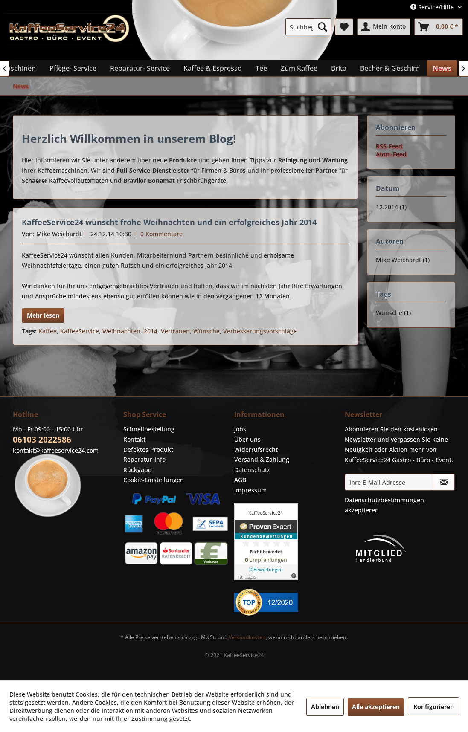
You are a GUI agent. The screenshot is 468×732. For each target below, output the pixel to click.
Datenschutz (252, 470)
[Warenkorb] (438, 26)
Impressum (250, 490)
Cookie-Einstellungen (153, 480)
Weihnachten (121, 331)
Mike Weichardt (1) (403, 260)
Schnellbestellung (148, 429)
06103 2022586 (42, 439)
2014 (150, 331)
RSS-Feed (389, 146)
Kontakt (134, 439)
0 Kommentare (161, 234)
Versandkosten (247, 637)
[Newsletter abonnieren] (444, 482)
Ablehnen (325, 707)
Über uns (247, 439)
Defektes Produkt (148, 450)
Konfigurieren (433, 707)
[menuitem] (308, 26)
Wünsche (206, 331)
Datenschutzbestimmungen (384, 500)
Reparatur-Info (144, 459)
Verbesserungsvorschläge (260, 331)
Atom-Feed (391, 154)
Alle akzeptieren (376, 707)
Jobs (240, 429)
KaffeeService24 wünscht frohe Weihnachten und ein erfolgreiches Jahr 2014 (169, 222)
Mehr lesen (43, 315)
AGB (240, 480)
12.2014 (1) (391, 207)
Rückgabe (137, 470)
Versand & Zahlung (261, 459)
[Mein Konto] (383, 26)
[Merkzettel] (344, 26)
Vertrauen (175, 331)
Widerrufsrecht (256, 450)
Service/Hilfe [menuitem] (433, 7)
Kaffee (47, 331)
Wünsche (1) (393, 313)
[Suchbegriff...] (308, 26)
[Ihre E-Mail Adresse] (389, 482)
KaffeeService (79, 331)
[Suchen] (322, 26)
